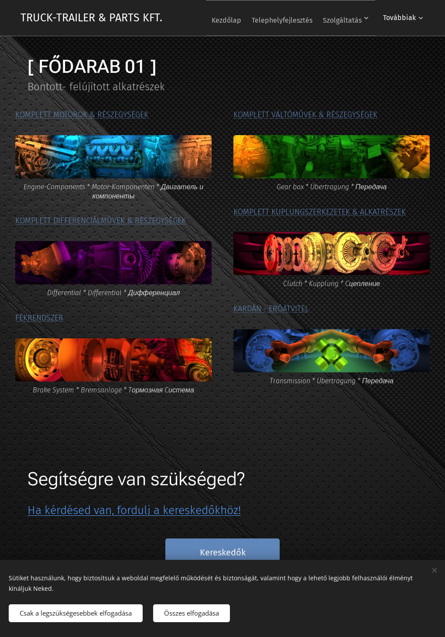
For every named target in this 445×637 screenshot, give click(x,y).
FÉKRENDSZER (39, 317)
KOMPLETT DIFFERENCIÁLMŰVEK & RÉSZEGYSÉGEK (100, 220)
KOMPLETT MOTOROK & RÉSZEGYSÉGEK (81, 114)
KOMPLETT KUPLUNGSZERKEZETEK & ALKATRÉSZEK (319, 211)
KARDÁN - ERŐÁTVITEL (271, 308)
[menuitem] (215, 18)
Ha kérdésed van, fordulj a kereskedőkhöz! (134, 510)
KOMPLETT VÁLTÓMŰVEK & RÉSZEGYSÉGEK (305, 114)
